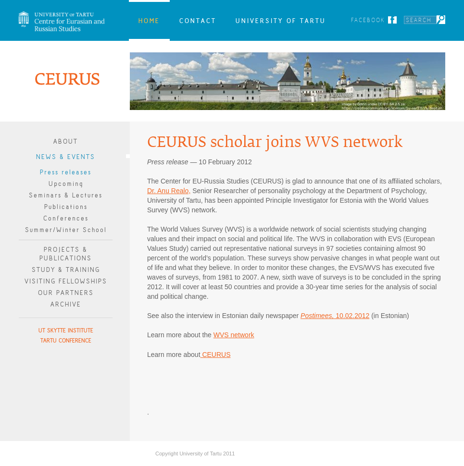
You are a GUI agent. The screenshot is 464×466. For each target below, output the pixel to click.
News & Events (65, 157)
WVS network (233, 335)
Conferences (65, 218)
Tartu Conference (65, 340)
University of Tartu (281, 20)
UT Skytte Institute (65, 330)
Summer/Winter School (66, 230)
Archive (65, 304)
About (65, 141)
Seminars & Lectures (65, 195)
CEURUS (216, 354)
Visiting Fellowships (66, 281)
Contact (197, 20)
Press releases (65, 172)
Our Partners (66, 293)
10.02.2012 (335, 315)
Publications (66, 207)
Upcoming (66, 184)
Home (149, 20)
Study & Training (66, 270)
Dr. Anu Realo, (168, 191)
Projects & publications (65, 253)
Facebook (368, 20)
